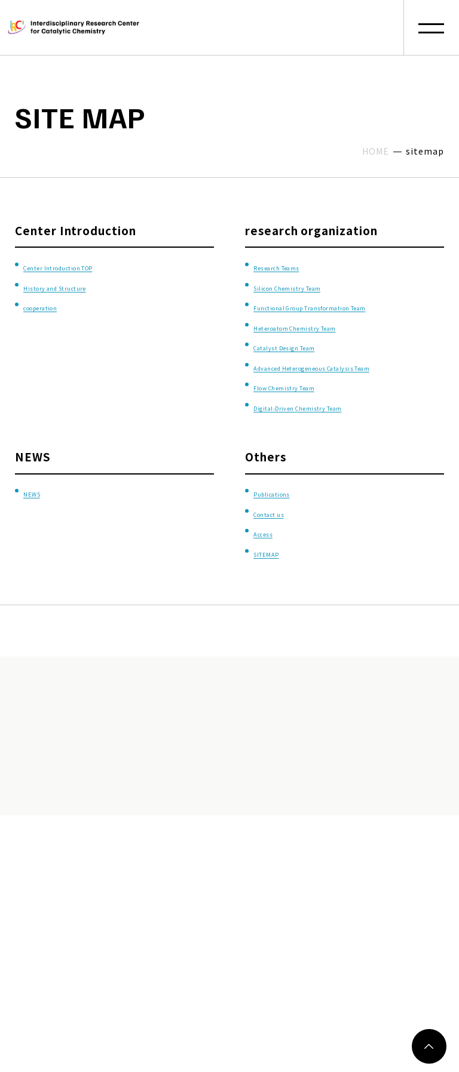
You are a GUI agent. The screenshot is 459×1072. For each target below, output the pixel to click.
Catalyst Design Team (315, 366)
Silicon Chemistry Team (321, 286)
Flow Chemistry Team (315, 426)
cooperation (58, 306)
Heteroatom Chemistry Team (337, 346)
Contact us (284, 552)
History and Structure (87, 286)
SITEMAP (279, 592)
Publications (289, 532)
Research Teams (300, 265)
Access (273, 572)
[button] (431, 28)
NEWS (40, 532)
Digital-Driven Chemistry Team (341, 446)
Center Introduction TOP (95, 265)
